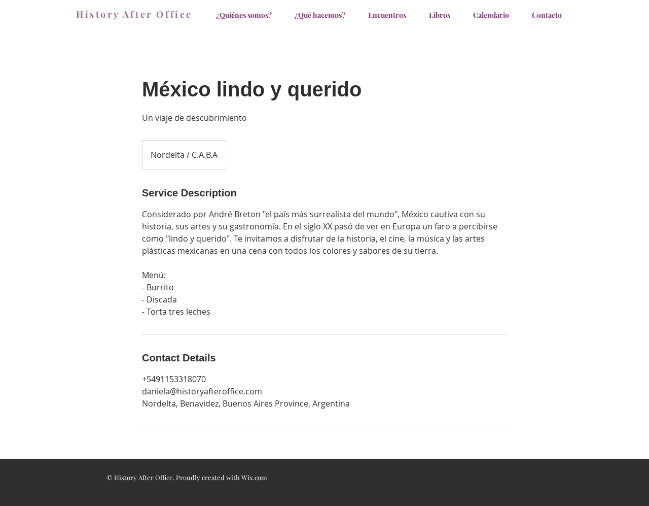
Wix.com (254, 477)
